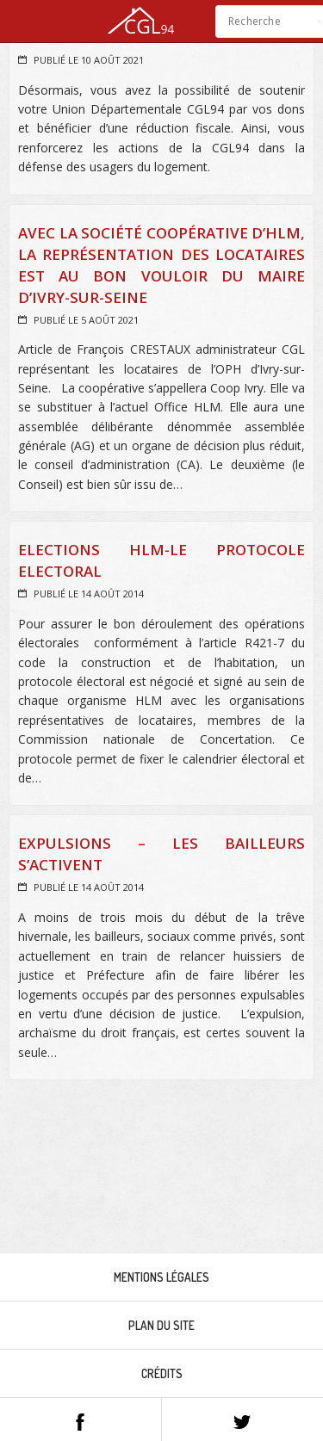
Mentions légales (161, 1277)
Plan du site (161, 1325)
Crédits (162, 1373)
